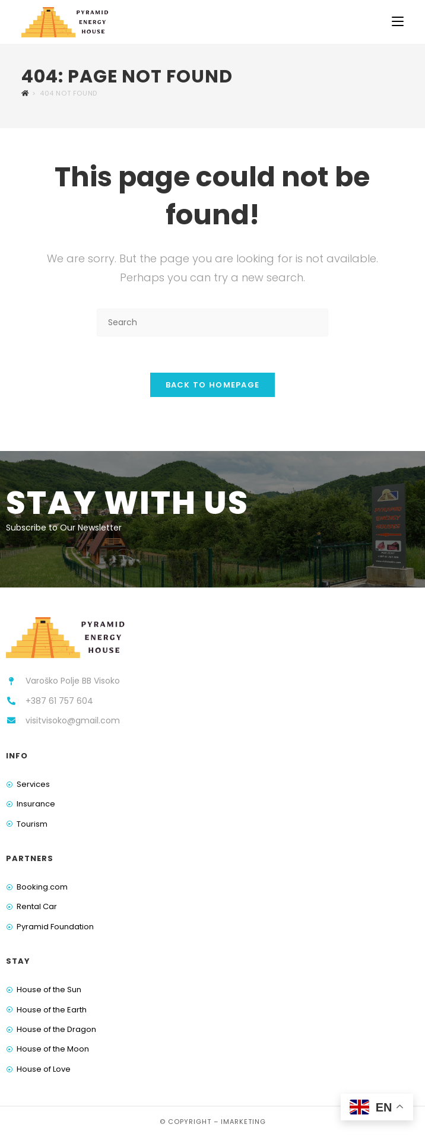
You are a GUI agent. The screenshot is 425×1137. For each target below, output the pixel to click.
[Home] (25, 93)
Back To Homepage (213, 384)
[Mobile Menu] (398, 22)
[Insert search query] (212, 322)
